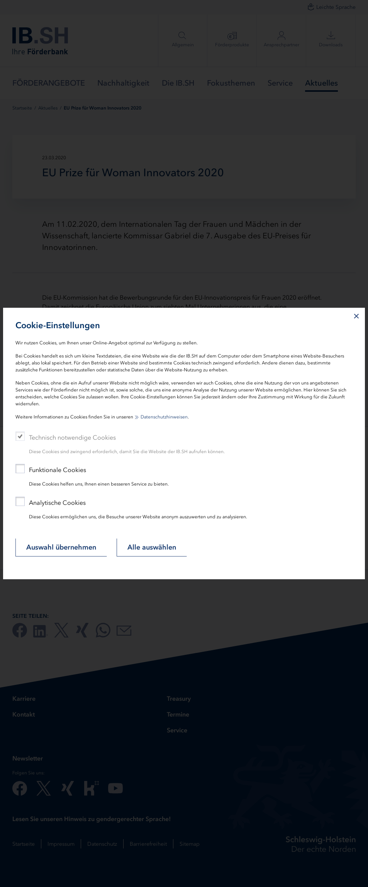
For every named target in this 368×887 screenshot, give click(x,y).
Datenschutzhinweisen (164, 417)
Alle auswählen (151, 547)
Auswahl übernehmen (61, 547)
